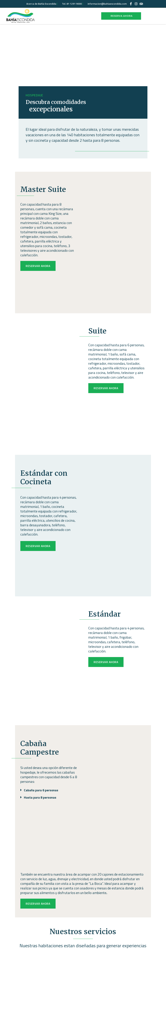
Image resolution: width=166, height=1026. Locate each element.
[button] (49, 788)
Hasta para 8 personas (40, 797)
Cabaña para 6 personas (41, 790)
